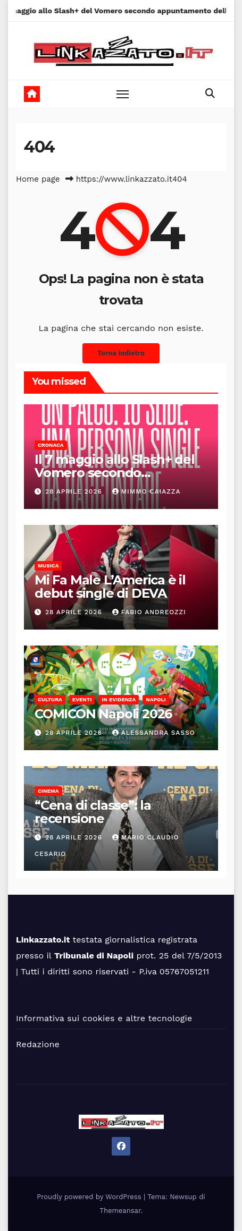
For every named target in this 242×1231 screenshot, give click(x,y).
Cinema (48, 791)
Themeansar (119, 1211)
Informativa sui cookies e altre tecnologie (104, 1018)
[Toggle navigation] (123, 94)
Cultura (50, 699)
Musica (48, 565)
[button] (210, 93)
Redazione (38, 1044)
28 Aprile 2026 (75, 491)
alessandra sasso (153, 732)
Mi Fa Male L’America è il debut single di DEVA (110, 586)
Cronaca (51, 445)
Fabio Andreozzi (149, 612)
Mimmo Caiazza (146, 491)
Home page (38, 179)
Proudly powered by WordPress (90, 1197)
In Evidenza (119, 699)
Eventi (82, 699)
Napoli (155, 699)
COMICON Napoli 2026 (103, 713)
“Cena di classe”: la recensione (93, 811)
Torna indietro (121, 353)
